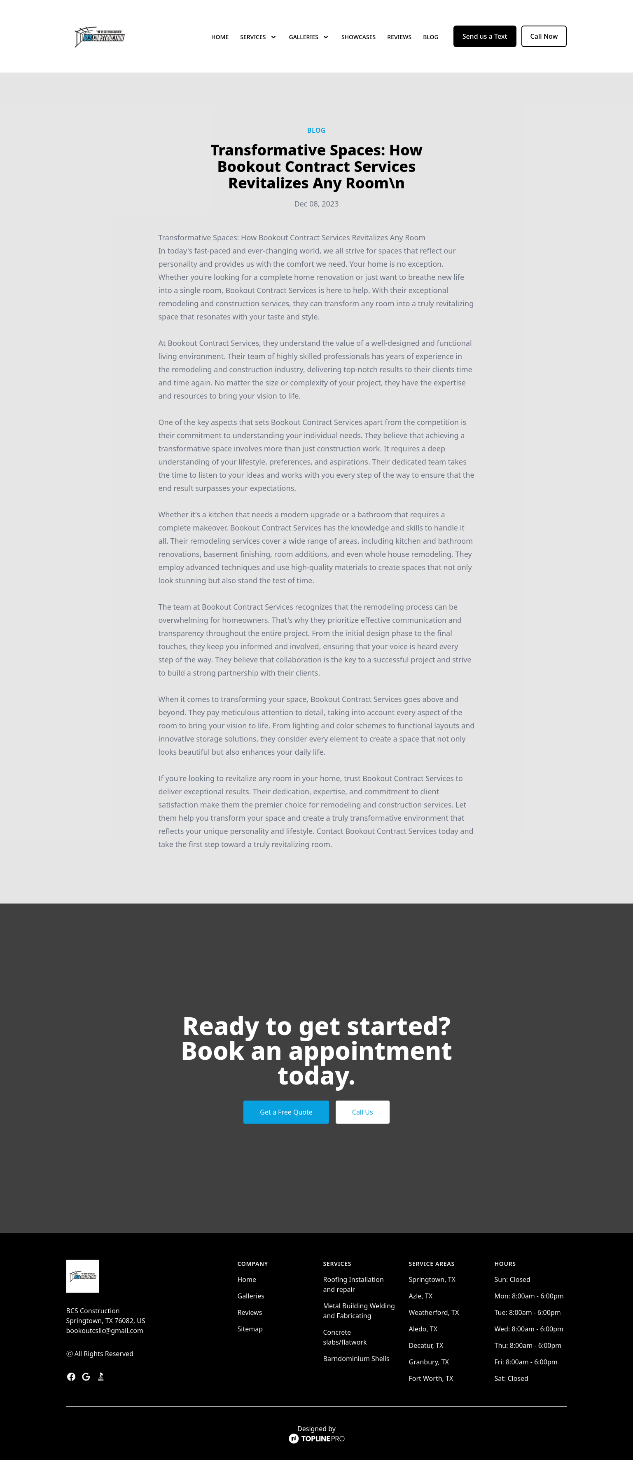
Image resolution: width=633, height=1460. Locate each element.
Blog (431, 37)
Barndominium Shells (356, 1358)
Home (220, 37)
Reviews (399, 37)
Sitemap (250, 1328)
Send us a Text (484, 36)
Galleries (251, 1295)
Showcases (358, 37)
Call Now (544, 36)
